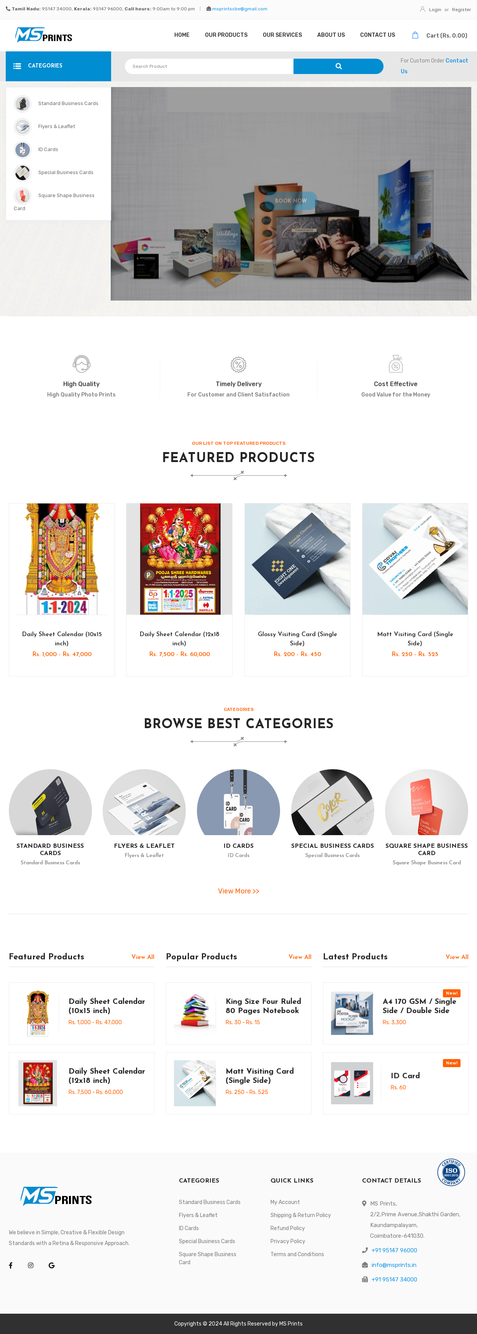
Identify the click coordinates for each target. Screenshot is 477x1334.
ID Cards (36, 150)
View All (142, 957)
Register (461, 9)
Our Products (226, 35)
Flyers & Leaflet (44, 127)
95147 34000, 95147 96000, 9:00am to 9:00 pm (103, 9)
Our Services (282, 35)
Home (182, 35)
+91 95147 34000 (394, 1279)
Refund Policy (287, 1228)
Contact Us (377, 35)
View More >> (238, 891)
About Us (331, 35)
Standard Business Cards (56, 104)
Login (430, 9)
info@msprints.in (394, 1265)
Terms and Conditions (297, 1254)
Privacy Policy (287, 1241)
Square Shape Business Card (54, 199)
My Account (285, 1202)
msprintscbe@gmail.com (239, 9)
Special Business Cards (53, 173)
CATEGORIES (37, 66)
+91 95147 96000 (394, 1250)
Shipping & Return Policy (300, 1215)
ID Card (405, 1076)
